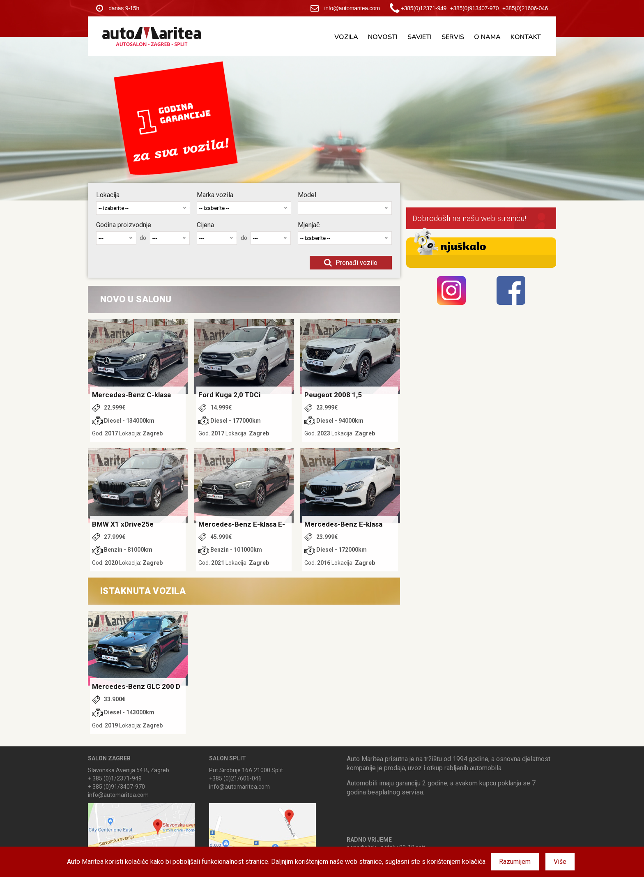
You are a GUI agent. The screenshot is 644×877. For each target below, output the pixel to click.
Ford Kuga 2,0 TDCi (229, 395)
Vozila (346, 36)
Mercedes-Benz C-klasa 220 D (131, 395)
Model (307, 195)
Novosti (383, 36)
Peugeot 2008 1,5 (333, 395)
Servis (453, 36)
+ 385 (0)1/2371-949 (115, 778)
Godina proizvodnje (123, 225)
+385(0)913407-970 (474, 8)
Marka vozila (215, 195)
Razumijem (515, 861)
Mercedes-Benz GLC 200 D (136, 686)
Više (560, 861)
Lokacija (108, 195)
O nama (487, 36)
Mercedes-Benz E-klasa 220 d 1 (343, 524)
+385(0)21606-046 (525, 8)
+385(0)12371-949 (423, 8)
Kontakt (526, 36)
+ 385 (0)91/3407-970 (116, 786)
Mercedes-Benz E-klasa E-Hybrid (241, 524)
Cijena (205, 225)
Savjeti (419, 36)
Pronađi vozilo (350, 262)
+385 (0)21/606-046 (235, 778)
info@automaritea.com (345, 8)
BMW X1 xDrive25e (123, 524)
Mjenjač (309, 225)
